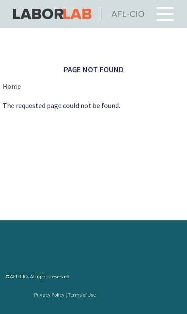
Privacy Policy (49, 294)
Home (12, 86)
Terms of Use (82, 294)
